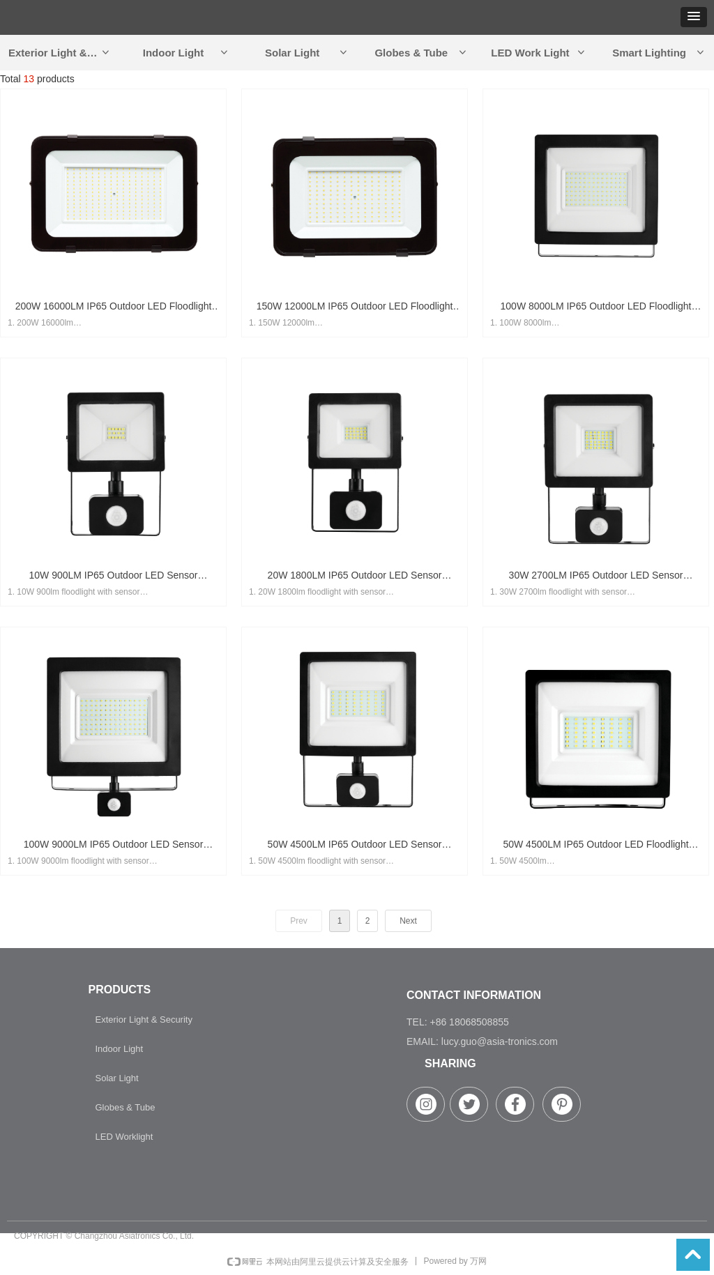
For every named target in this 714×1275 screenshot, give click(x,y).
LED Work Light (538, 52)
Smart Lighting (659, 52)
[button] (694, 17)
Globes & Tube (420, 52)
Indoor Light (186, 52)
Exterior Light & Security (63, 52)
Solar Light (307, 52)
